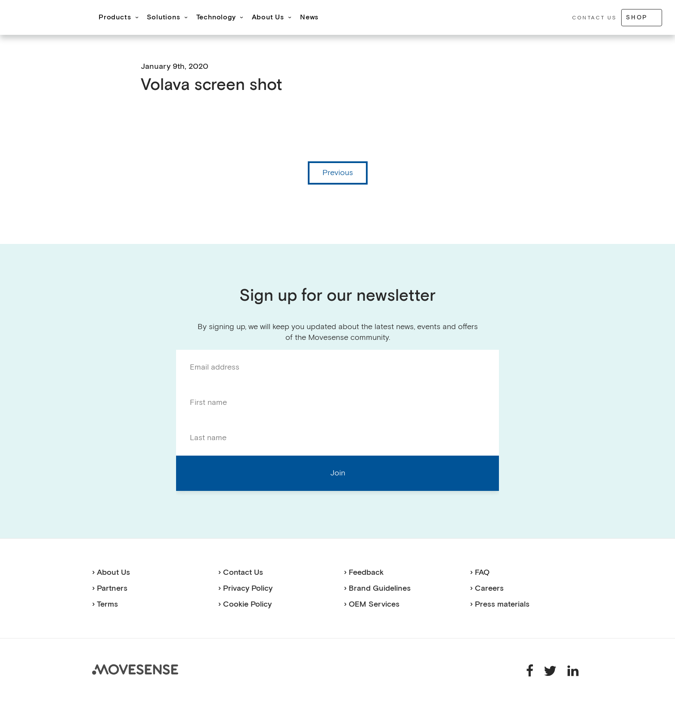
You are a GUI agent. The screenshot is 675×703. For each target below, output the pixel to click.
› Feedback (364, 572)
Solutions (163, 17)
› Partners (109, 588)
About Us (268, 17)
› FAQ (479, 572)
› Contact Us (240, 572)
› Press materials (499, 604)
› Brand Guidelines (377, 588)
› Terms (105, 604)
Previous (337, 173)
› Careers (487, 588)
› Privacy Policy (245, 588)
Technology (216, 17)
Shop (637, 17)
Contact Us (594, 18)
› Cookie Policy (245, 604)
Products (115, 17)
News (309, 17)
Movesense (135, 669)
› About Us (111, 572)
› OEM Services (371, 604)
